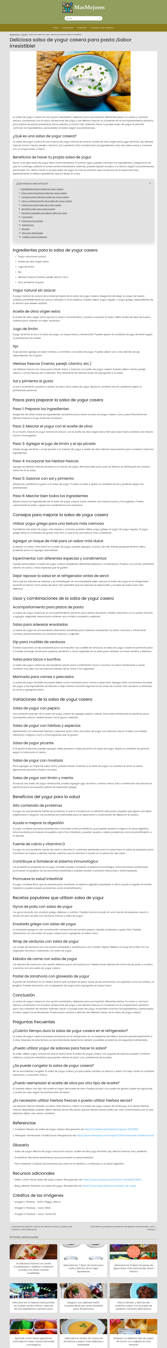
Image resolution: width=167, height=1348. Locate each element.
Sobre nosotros (116, 1342)
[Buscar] (99, 18)
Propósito (82, 27)
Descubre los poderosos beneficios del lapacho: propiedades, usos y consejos (123, 1174)
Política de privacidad (119, 1335)
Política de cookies (117, 1332)
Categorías (67, 27)
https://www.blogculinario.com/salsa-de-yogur (109, 1131)
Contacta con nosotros (102, 27)
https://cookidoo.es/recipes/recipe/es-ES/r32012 (111, 1075)
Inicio (55, 27)
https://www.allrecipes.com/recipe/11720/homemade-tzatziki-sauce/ (115, 1081)
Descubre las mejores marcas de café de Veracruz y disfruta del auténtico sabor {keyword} (42, 1174)
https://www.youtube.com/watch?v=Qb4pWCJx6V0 (111, 1125)
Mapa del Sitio (66, 1326)
